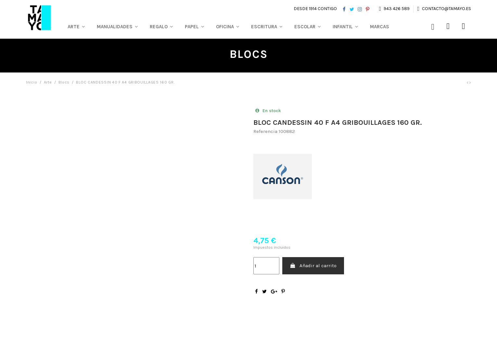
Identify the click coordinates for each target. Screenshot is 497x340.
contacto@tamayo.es (446, 8)
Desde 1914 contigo (315, 8)
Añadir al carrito (313, 265)
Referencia (265, 131)
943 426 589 (397, 8)
